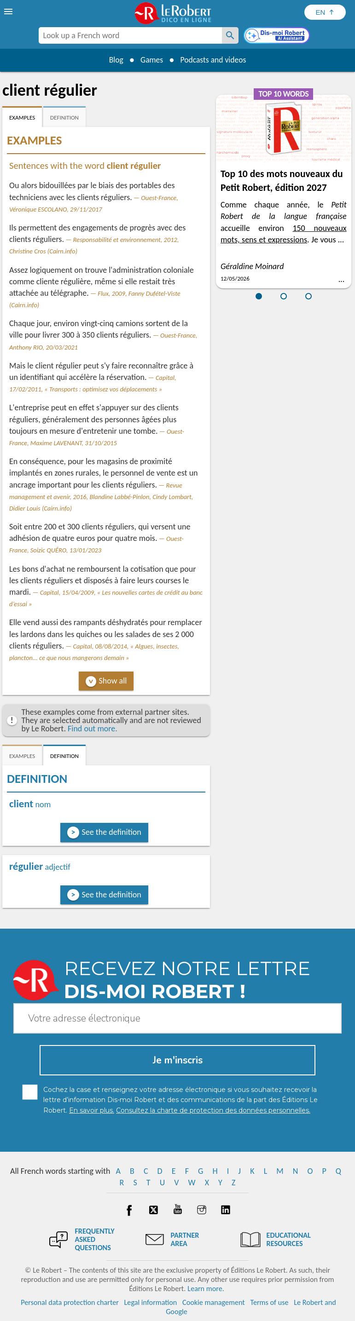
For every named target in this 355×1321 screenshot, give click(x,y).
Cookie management (213, 1302)
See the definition (111, 832)
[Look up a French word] (230, 35)
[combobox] (130, 35)
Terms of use (269, 1302)
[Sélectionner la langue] (325, 12)
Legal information (150, 1302)
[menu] (9, 11)
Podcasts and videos (214, 60)
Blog (114, 60)
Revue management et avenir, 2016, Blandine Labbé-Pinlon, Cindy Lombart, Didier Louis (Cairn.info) (101, 496)
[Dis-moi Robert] (277, 36)
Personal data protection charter (70, 1302)
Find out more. (92, 729)
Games (151, 60)
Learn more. (205, 1288)
